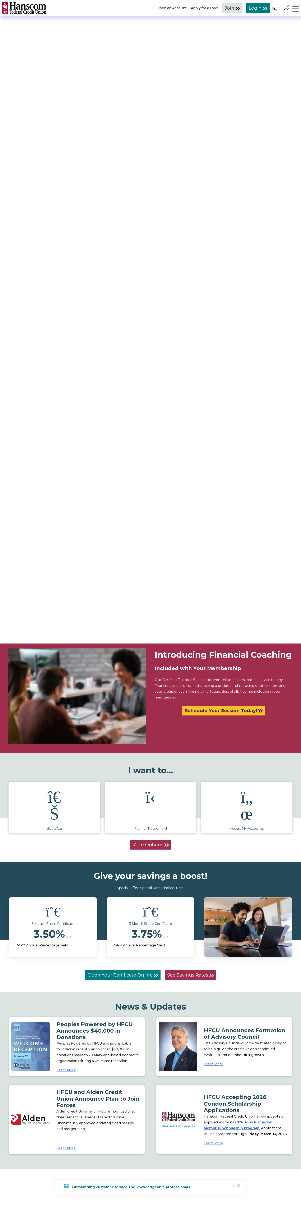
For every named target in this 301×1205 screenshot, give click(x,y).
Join (229, 8)
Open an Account (172, 8)
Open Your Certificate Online (120, 975)
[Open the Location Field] (281, 7)
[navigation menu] (296, 8)
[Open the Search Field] (275, 7)
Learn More (66, 1070)
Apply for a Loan (204, 8)
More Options (147, 844)
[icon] (52, 912)
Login (255, 8)
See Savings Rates (187, 975)
